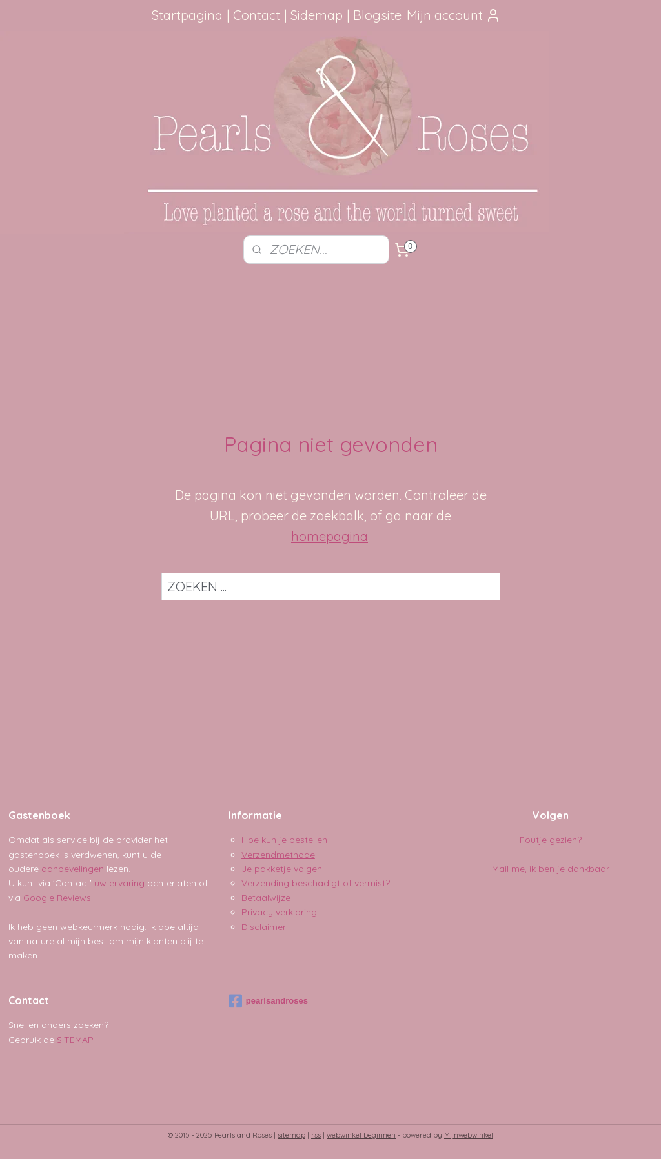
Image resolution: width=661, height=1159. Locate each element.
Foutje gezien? (551, 840)
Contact (256, 15)
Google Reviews (57, 898)
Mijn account (454, 15)
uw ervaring (119, 883)
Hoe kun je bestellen (284, 840)
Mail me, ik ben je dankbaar (550, 869)
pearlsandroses (268, 1001)
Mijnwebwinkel (468, 1135)
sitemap (291, 1135)
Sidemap (316, 15)
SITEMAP (75, 1039)
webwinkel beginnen (361, 1135)
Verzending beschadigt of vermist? (315, 883)
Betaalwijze (265, 898)
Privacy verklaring (279, 912)
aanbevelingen (71, 869)
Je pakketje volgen (281, 869)
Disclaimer (263, 927)
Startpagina (187, 15)
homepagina (329, 536)
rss (316, 1135)
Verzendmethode (278, 854)
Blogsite (377, 15)
